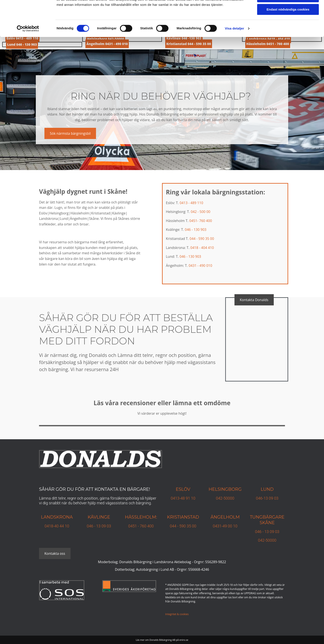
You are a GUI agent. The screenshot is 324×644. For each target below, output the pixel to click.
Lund (267, 489)
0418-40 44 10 (57, 526)
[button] (70, 133)
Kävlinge (99, 517)
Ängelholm (225, 517)
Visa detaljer (234, 55)
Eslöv (183, 489)
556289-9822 (215, 562)
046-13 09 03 (267, 498)
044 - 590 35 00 (202, 238)
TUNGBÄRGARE (267, 517)
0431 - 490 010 (200, 265)
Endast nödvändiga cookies (288, 36)
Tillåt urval (288, 23)
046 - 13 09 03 (99, 526)
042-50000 (225, 498)
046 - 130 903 (195, 229)
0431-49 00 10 (225, 526)
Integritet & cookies (177, 614)
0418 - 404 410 (202, 247)
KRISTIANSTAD (183, 517)
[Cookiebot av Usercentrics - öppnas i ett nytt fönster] (28, 55)
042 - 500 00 (200, 211)
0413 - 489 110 (191, 202)
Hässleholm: (141, 517)
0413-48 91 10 (183, 498)
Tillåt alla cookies (288, 11)
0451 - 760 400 (141, 526)
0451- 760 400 (200, 220)
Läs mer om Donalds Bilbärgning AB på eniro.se (162, 639)
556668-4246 (198, 569)
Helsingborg (225, 489)
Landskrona (57, 517)
